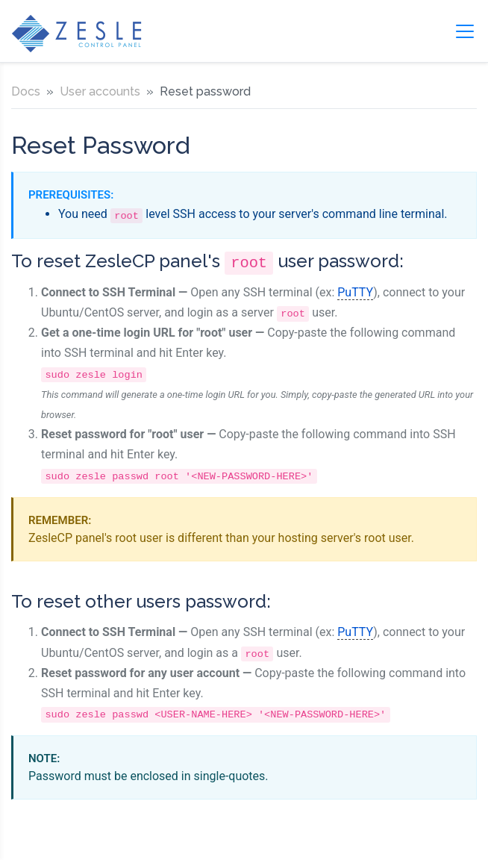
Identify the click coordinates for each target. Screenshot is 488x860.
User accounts (100, 91)
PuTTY (355, 292)
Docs (25, 91)
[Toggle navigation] (465, 31)
